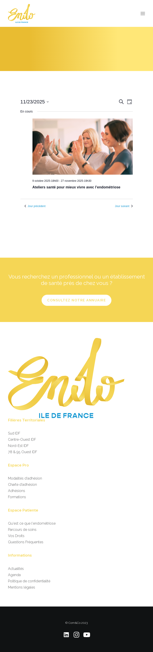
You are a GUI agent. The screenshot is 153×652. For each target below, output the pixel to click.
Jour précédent (35, 206)
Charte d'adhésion (22, 484)
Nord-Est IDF (18, 446)
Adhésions (16, 491)
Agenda (14, 575)
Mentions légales (21, 587)
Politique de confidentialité (29, 581)
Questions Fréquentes (25, 542)
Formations (17, 497)
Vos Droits (16, 536)
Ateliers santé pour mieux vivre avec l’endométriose (76, 187)
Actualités (16, 569)
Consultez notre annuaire (76, 300)
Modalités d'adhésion (25, 478)
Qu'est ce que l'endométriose (32, 523)
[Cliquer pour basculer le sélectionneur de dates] (34, 101)
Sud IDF (14, 433)
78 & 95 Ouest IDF (22, 452)
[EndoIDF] (21, 13)
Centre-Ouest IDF (22, 439)
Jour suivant (124, 206)
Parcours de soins (22, 530)
